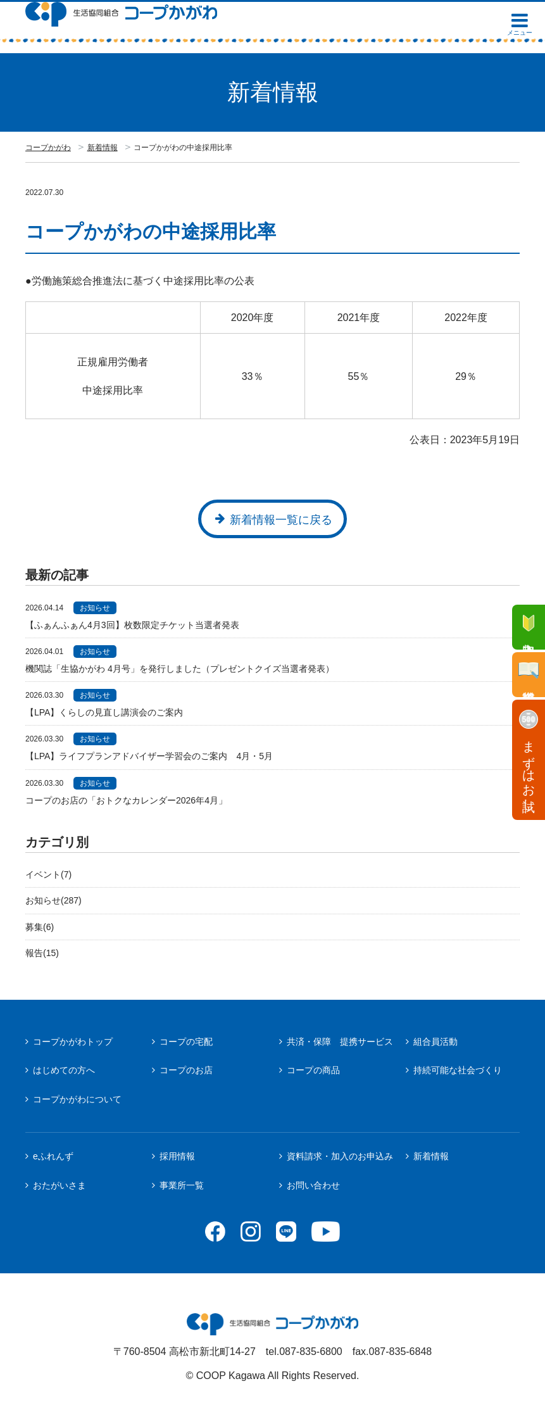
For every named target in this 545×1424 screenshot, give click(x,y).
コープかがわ (48, 147)
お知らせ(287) (53, 900)
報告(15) (42, 953)
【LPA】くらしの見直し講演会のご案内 (108, 712)
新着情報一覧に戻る (281, 520)
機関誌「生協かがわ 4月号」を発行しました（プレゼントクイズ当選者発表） (179, 669)
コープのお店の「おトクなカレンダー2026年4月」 (126, 800)
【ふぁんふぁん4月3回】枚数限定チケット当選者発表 (132, 625)
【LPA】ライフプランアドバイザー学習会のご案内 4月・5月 (149, 756)
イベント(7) (48, 874)
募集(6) (39, 927)
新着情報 (102, 147)
